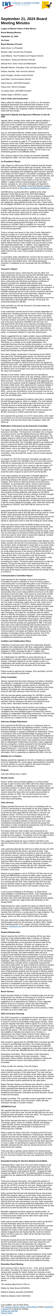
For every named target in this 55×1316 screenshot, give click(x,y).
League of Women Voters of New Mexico (21, 1307)
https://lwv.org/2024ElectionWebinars (35, 188)
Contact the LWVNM (9, 1311)
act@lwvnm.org (15, 926)
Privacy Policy (6, 1313)
